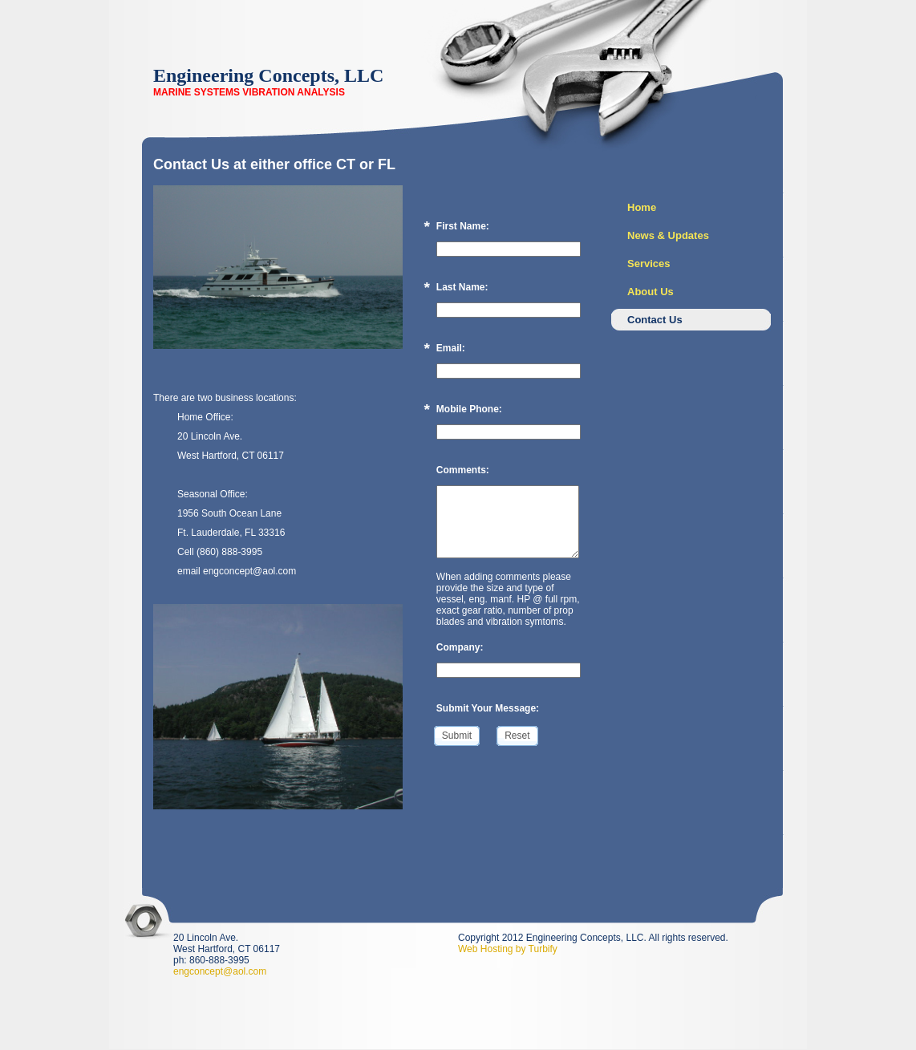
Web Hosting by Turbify (507, 949)
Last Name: (462, 287)
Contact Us (655, 320)
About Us (650, 292)
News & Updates (668, 235)
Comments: (462, 470)
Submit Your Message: (487, 708)
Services (649, 263)
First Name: (462, 226)
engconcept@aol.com (219, 971)
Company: (460, 647)
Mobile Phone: (469, 409)
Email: (450, 348)
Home (641, 207)
